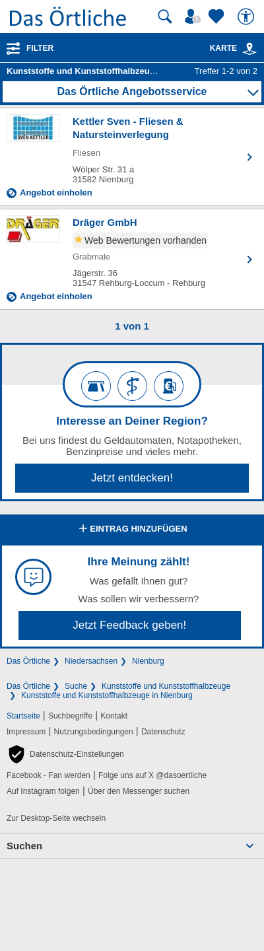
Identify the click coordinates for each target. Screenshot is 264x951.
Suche (76, 686)
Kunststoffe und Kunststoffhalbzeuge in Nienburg (107, 695)
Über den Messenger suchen (138, 791)
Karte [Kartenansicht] (233, 48)
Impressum (26, 731)
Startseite (23, 716)
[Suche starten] (165, 16)
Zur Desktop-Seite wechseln (56, 818)
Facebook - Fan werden (48, 775)
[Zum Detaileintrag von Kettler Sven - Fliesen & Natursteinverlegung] (132, 157)
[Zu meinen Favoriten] (218, 16)
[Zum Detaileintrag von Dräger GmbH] (132, 259)
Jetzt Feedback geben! (129, 625)
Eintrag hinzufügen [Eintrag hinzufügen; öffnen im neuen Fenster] (132, 529)
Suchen (24, 845)
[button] (65, 754)
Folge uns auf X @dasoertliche (152, 775)
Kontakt (113, 716)
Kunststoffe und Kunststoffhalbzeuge (166, 686)
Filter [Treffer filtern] (39, 48)
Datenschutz (163, 731)
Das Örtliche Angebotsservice (132, 91)
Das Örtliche (28, 661)
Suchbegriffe (70, 716)
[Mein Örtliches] (195, 16)
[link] (249, 49)
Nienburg (148, 661)
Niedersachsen (91, 661)
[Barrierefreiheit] (247, 16)
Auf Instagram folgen (43, 791)
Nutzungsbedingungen (93, 731)
